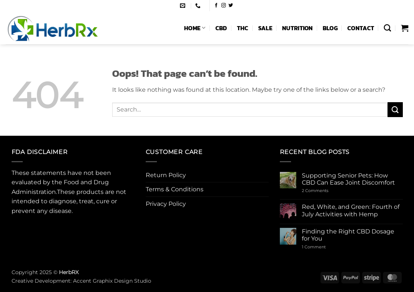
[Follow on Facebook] (216, 5)
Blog (330, 27)
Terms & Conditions (174, 189)
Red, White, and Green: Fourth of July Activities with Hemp (350, 210)
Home (195, 27)
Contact (360, 27)
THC (243, 27)
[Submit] (395, 109)
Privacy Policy (166, 203)
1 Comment (321, 247)
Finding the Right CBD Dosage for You (348, 235)
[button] (404, 28)
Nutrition (297, 27)
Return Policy (166, 175)
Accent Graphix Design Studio (112, 280)
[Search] (387, 28)
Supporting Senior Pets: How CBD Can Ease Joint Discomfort (348, 179)
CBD (221, 27)
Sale (265, 27)
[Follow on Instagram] (223, 5)
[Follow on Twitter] (230, 5)
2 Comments (326, 190)
